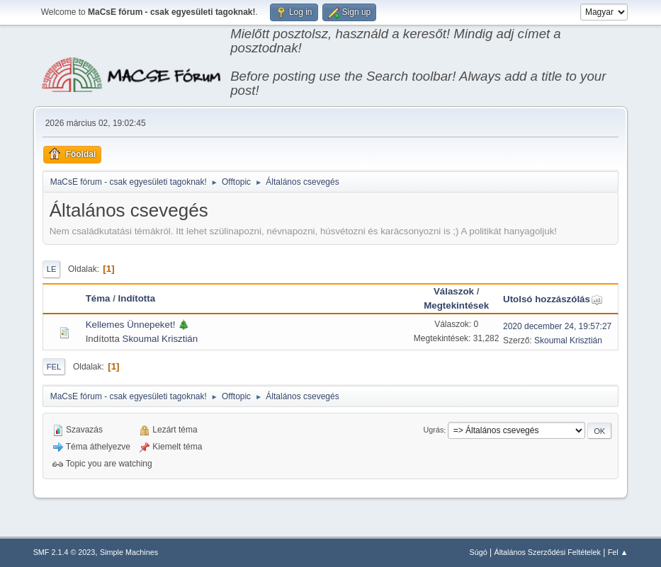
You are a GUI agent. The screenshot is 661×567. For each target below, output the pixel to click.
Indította (137, 298)
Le (52, 269)
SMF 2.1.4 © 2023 (64, 552)
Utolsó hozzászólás (553, 299)
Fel (54, 366)
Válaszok (454, 291)
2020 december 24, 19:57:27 (557, 326)
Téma (98, 298)
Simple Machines (129, 552)
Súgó (478, 552)
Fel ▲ (618, 552)
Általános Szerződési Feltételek (547, 552)
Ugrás (434, 430)
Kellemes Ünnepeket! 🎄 (138, 324)
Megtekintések (456, 305)
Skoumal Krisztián (160, 338)
